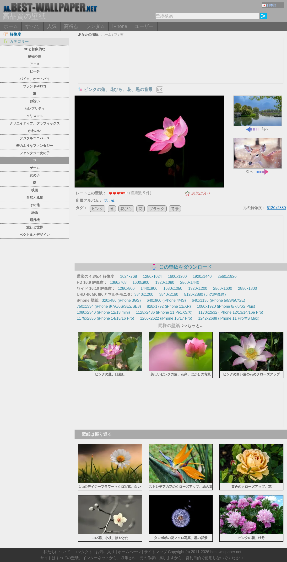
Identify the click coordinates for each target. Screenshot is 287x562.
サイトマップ (155, 552)
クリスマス (34, 116)
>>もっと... (192, 325)
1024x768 (128, 276)
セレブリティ (35, 108)
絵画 (34, 212)
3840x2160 (168, 294)
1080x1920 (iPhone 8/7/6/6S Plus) (226, 306)
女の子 (35, 175)
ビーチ (35, 71)
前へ (257, 113)
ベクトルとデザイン (35, 235)
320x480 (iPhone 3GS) (121, 300)
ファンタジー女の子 (35, 153)
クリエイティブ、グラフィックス (35, 123)
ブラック (156, 209)
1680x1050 (172, 288)
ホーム (11, 26)
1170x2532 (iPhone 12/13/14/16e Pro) (230, 312)
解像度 (12, 34)
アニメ (35, 64)
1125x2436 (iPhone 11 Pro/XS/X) (164, 312)
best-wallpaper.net (225, 552)
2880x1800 (247, 288)
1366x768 (118, 282)
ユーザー (144, 26)
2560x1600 (222, 288)
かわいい (34, 131)
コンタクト (82, 552)
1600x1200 (177, 276)
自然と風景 (34, 197)
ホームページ (129, 552)
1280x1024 (152, 276)
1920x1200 (197, 288)
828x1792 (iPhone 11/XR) (169, 306)
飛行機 (35, 220)
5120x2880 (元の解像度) (205, 294)
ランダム (95, 26)
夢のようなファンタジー (34, 146)
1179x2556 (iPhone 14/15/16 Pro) (105, 318)
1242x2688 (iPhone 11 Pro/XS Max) (228, 318)
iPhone (119, 26)
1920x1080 (164, 282)
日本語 (269, 5)
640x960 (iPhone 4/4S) (166, 300)
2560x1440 (189, 282)
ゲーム (35, 168)
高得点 (71, 26)
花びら (126, 209)
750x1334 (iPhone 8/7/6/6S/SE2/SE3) (109, 306)
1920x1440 (202, 276)
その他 (35, 205)
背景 (175, 209)
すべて (32, 26)
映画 (34, 190)
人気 (52, 26)
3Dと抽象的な (34, 49)
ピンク (97, 209)
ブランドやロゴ (34, 86)
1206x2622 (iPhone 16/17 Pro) (166, 318)
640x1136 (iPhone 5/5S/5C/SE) (218, 300)
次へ (257, 156)
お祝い (35, 101)
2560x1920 (227, 276)
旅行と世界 (34, 227)
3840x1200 (143, 294)
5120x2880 (276, 208)
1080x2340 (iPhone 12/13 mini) (103, 312)
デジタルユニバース (35, 138)
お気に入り (200, 193)
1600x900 (140, 282)
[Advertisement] (180, 74)
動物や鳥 (34, 56)
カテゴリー (16, 42)
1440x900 (149, 288)
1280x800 (126, 288)
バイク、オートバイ (35, 79)
